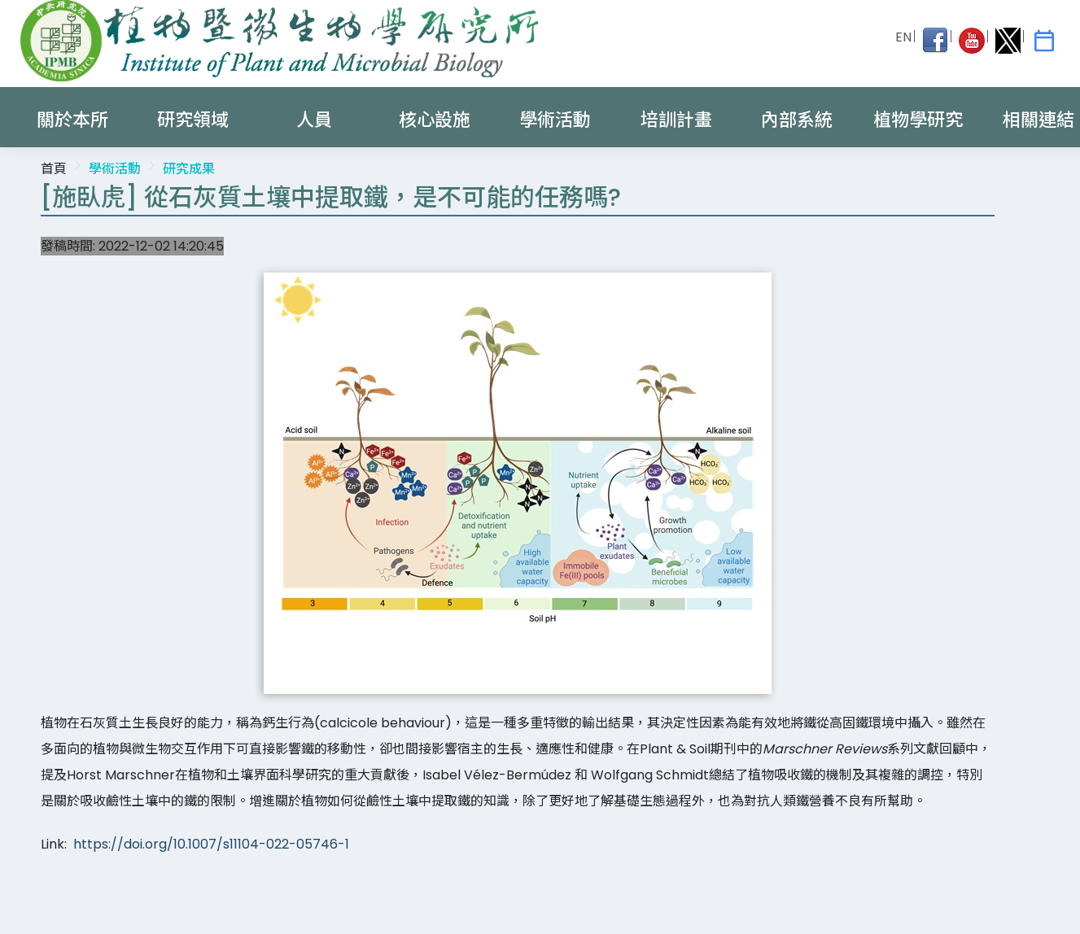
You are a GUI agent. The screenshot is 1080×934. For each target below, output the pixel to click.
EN (903, 37)
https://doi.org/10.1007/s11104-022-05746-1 (211, 844)
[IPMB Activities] (1044, 41)
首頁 (54, 168)
